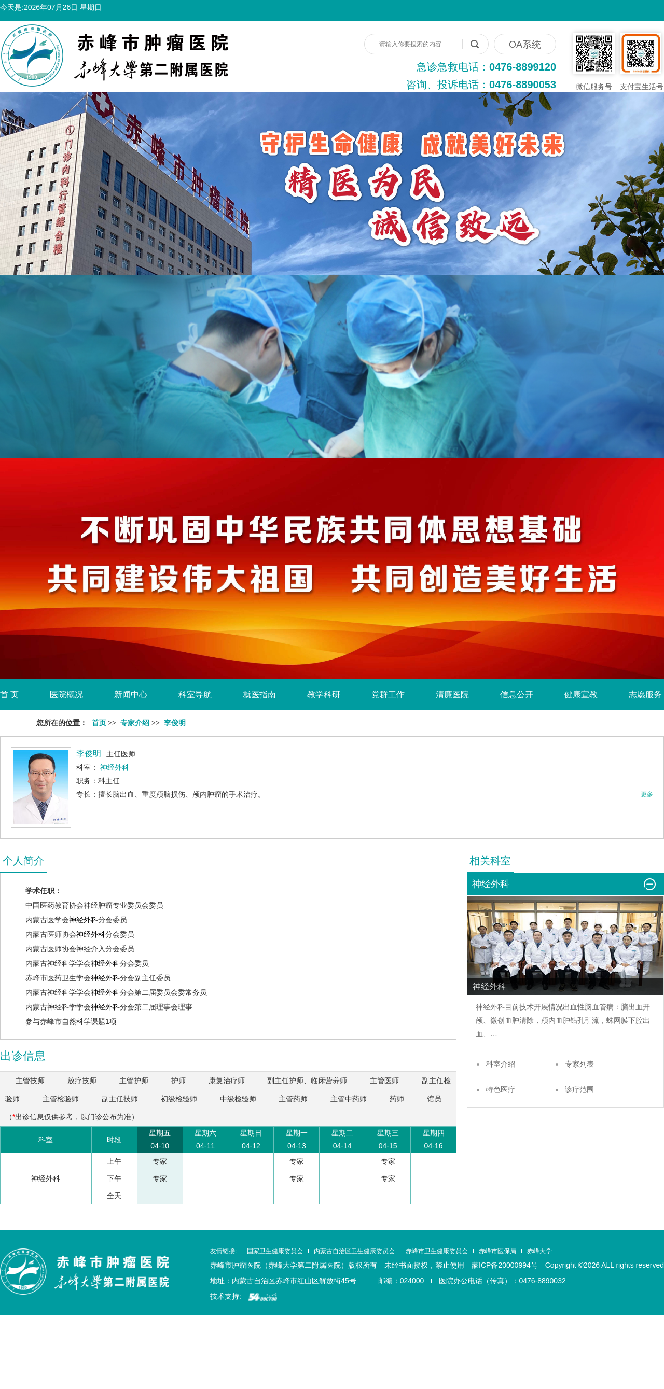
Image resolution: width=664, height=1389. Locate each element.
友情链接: (223, 1251)
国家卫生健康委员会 (275, 1251)
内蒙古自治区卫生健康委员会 (354, 1251)
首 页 (9, 694)
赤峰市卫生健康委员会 (437, 1251)
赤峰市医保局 (497, 1251)
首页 (99, 723)
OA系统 (525, 44)
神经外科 (83, 920)
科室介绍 (500, 1064)
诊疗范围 (579, 1089)
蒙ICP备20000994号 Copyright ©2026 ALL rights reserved (568, 1265)
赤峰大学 (539, 1251)
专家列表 (579, 1064)
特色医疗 (500, 1089)
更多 (647, 794)
